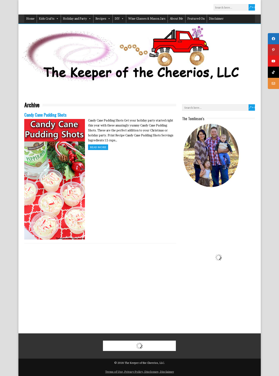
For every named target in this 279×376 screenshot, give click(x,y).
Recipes (102, 18)
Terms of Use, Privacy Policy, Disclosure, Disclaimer (139, 371)
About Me (176, 18)
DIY (119, 18)
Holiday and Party (77, 18)
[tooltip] (273, 38)
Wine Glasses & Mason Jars (146, 18)
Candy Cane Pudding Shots (45, 115)
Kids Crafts (49, 18)
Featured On (196, 18)
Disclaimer (216, 18)
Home (30, 18)
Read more (98, 147)
